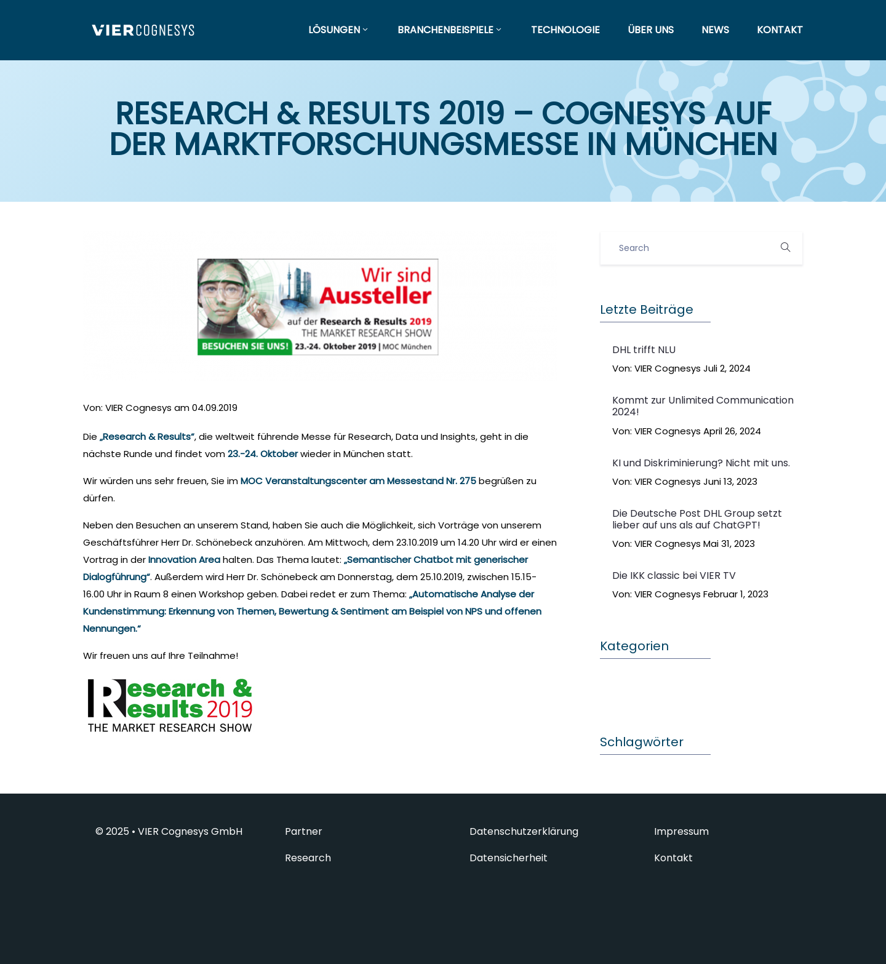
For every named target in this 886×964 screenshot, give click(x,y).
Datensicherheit (508, 858)
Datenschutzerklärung (523, 832)
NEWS (715, 30)
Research (308, 858)
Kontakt (673, 858)
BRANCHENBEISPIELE (450, 30)
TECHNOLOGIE (565, 30)
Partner (303, 832)
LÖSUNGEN (339, 30)
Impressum (681, 832)
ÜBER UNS (651, 30)
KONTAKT (780, 30)
